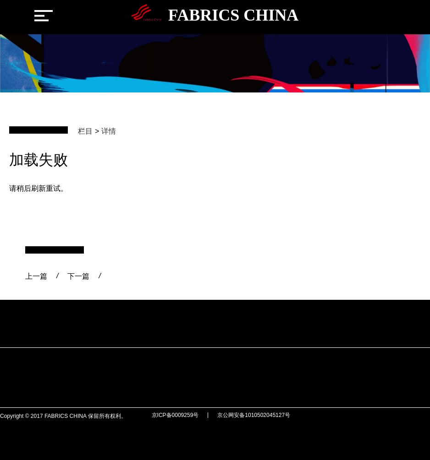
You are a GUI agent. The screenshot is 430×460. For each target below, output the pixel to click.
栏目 (85, 131)
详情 (108, 131)
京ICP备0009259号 (175, 415)
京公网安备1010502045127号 (253, 415)
